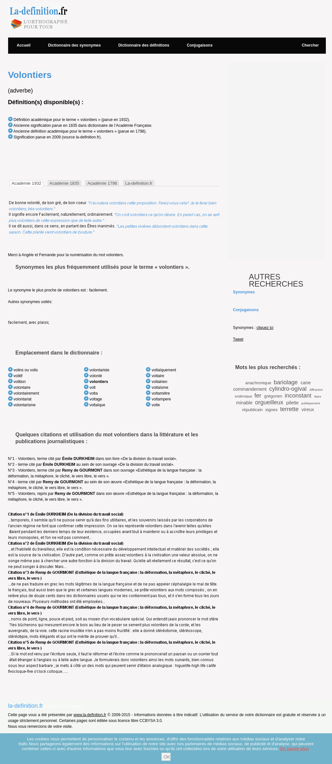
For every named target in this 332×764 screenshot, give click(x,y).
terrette (289, 409)
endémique (243, 396)
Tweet (238, 339)
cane (306, 382)
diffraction (316, 389)
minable (244, 402)
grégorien (273, 396)
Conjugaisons (199, 45)
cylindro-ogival (287, 389)
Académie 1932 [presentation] (27, 183)
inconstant (298, 395)
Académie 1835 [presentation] (64, 183)
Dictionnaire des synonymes (74, 45)
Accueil (24, 45)
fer (258, 395)
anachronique (258, 382)
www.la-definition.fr (90, 715)
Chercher (310, 45)
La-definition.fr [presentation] (138, 183)
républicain (252, 409)
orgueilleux (269, 402)
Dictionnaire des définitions (143, 45)
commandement (250, 389)
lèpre (317, 396)
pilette (292, 402)
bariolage (286, 382)
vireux (308, 409)
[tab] (26, 183)
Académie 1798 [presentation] (102, 183)
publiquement (310, 403)
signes (271, 409)
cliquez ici (264, 327)
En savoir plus (294, 748)
